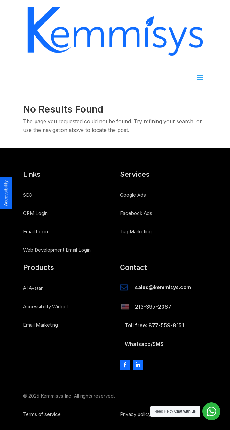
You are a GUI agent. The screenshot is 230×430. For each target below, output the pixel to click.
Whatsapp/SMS (144, 344)
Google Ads (133, 195)
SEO (27, 195)
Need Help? (175, 411)
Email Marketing (40, 325)
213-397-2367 (153, 307)
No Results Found (63, 109)
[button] (6, 155)
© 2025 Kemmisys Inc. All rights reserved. (69, 396)
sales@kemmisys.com (163, 287)
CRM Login (35, 213)
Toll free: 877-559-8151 (154, 325)
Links (32, 174)
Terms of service (42, 414)
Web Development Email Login (57, 250)
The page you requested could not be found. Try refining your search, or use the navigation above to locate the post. (112, 125)
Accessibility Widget (45, 307)
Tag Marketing (136, 231)
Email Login (35, 231)
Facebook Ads (136, 213)
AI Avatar (33, 288)
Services (135, 174)
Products (38, 267)
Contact (133, 267)
